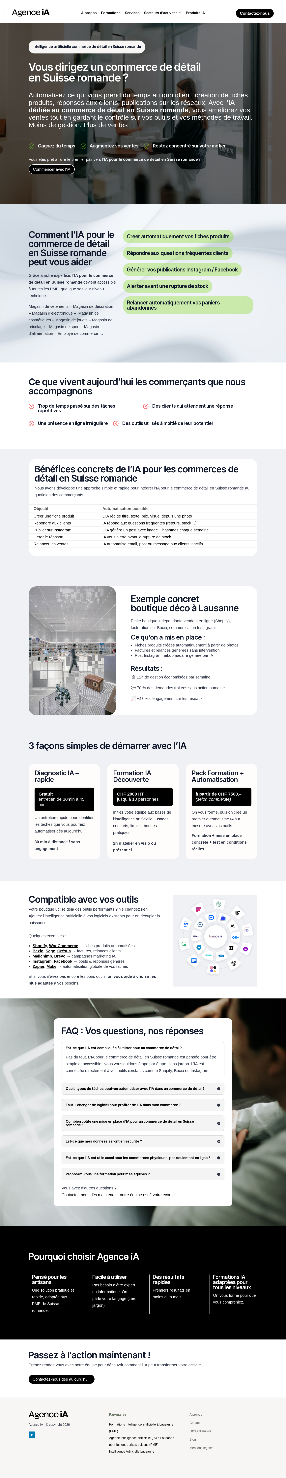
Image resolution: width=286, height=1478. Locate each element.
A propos (89, 13)
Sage (50, 951)
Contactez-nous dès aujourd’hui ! (62, 1379)
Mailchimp (42, 956)
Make (51, 966)
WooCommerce (63, 946)
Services (132, 13)
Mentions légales (201, 1448)
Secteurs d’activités (161, 13)
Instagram (42, 961)
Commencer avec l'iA (51, 169)
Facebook (63, 961)
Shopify (40, 946)
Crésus (64, 951)
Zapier (38, 966)
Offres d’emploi (200, 1431)
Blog (192, 1439)
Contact (194, 1423)
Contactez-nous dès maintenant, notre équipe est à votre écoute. (119, 1195)
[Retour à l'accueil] (131, 1451)
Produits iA (195, 13)
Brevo (60, 956)
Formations (111, 13)
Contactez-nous (255, 13)
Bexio (38, 951)
